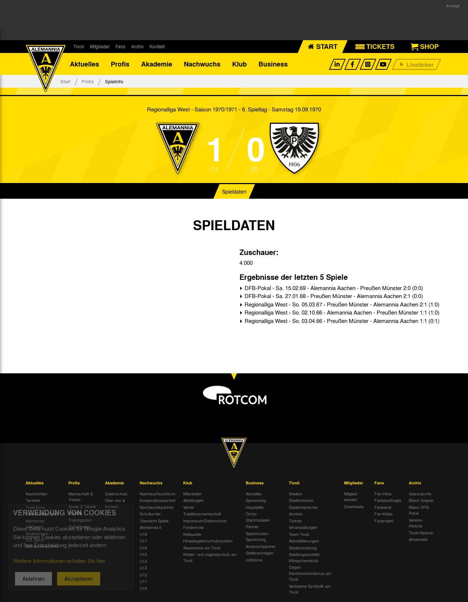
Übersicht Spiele (154, 520)
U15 (143, 554)
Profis (120, 64)
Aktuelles (84, 64)
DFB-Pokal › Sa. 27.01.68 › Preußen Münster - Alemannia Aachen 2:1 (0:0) (333, 296)
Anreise (295, 514)
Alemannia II (150, 527)
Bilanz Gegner (421, 500)
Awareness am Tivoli (201, 547)
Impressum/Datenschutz (205, 520)
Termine (33, 500)
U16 (143, 547)
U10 (143, 588)
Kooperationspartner (158, 500)
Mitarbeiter (192, 493)
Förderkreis (193, 527)
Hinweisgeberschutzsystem (208, 541)
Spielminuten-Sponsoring (257, 536)
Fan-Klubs (383, 514)
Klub (239, 64)
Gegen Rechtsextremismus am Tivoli (310, 573)
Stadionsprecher (303, 507)
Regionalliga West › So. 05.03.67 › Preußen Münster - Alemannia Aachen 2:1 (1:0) (341, 304)
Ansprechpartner (261, 546)
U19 (143, 534)
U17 (143, 541)
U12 (143, 575)
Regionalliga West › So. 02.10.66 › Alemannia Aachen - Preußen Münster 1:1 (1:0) (341, 312)
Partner (252, 526)
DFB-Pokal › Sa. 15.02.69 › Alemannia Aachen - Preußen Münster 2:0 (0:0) (333, 288)
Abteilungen (193, 500)
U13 (143, 568)
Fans (120, 46)
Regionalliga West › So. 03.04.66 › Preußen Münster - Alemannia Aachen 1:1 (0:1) (341, 321)
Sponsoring (256, 500)
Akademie (156, 64)
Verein (188, 507)
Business (273, 64)
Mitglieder (100, 46)
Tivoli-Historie (421, 533)
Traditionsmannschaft (202, 514)
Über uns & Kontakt (115, 503)
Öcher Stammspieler (258, 517)
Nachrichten (36, 493)
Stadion (295, 493)
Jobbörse (254, 560)
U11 (143, 581)
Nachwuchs (202, 64)
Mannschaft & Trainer (80, 497)
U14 (143, 561)
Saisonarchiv (420, 493)
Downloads (354, 506)
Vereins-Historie (416, 523)
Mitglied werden (350, 497)
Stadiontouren (301, 500)
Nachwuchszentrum (158, 493)
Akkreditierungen (304, 541)
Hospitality (255, 507)
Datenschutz (116, 493)
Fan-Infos (383, 493)
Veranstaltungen (303, 527)
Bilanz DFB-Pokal (419, 510)
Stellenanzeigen (259, 553)
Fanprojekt (383, 520)
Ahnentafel (418, 539)
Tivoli (78, 46)
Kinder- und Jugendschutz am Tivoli (210, 557)
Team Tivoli (299, 534)
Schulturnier (150, 514)
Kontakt (157, 46)
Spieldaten (234, 191)
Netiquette (192, 534)
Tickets (295, 520)
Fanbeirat (382, 507)
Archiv (137, 46)
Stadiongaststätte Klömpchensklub (304, 557)
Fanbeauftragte (387, 500)
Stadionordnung (303, 547)
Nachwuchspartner (157, 507)
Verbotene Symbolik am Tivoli (310, 589)
